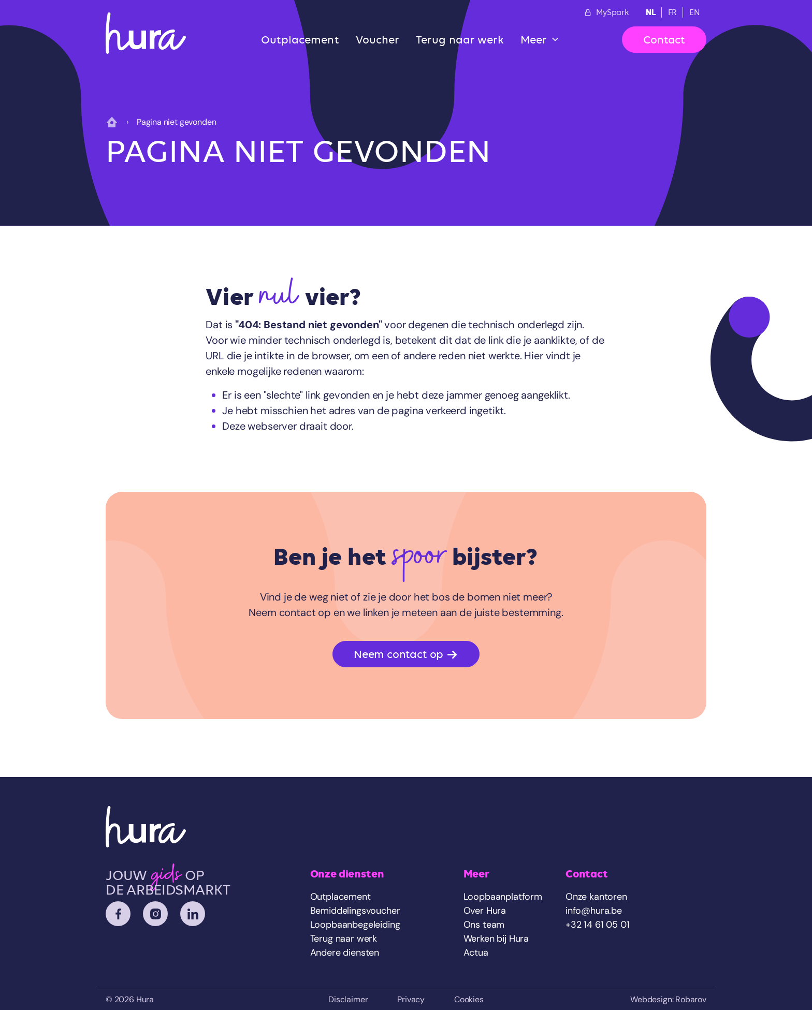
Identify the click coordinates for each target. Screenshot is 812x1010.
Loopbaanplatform (502, 896)
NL (651, 12)
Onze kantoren (596, 896)
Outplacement (300, 39)
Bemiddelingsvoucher (355, 910)
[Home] (146, 33)
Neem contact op (406, 654)
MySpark (606, 12)
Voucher (378, 39)
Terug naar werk (460, 39)
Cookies (469, 999)
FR (672, 12)
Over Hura (484, 910)
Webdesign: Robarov (668, 999)
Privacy (411, 999)
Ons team (484, 924)
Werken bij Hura (496, 938)
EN (694, 12)
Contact (664, 39)
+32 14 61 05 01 (597, 924)
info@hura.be (594, 910)
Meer (533, 39)
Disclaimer (348, 999)
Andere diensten (344, 952)
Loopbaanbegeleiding (355, 924)
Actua (475, 952)
